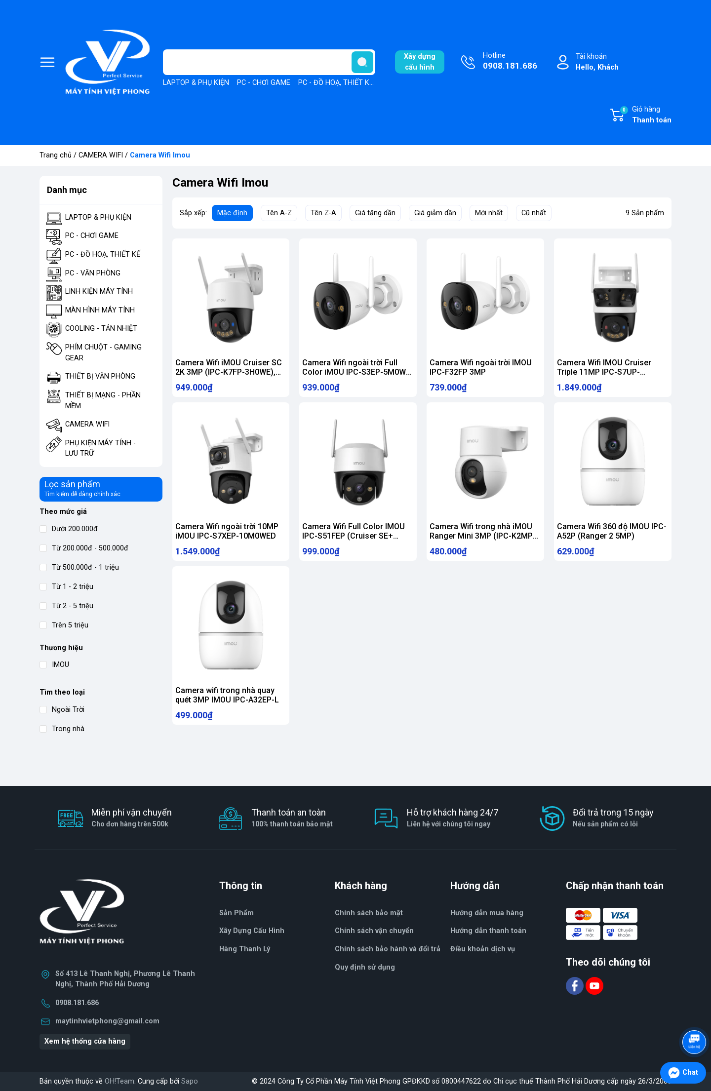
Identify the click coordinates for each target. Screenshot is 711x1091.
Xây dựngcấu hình (419, 62)
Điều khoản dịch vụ (482, 949)
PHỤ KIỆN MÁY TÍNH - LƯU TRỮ (100, 448)
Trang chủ (56, 155)
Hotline (510, 61)
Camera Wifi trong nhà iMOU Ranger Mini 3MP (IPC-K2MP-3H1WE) (483, 540)
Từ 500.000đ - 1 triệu (79, 567)
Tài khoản (597, 62)
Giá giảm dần (435, 213)
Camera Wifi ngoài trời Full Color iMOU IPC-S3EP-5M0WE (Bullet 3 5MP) (356, 372)
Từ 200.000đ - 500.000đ (84, 548)
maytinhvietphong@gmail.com (107, 1021)
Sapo (189, 1081)
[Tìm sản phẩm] (269, 62)
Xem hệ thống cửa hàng (84, 1041)
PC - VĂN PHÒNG (92, 273)
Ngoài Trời (62, 709)
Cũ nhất (533, 213)
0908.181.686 (77, 1003)
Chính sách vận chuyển (374, 931)
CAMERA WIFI (101, 155)
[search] (362, 62)
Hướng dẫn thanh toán (488, 931)
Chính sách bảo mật (369, 913)
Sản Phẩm (236, 913)
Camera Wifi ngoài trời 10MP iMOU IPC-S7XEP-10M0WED (226, 535)
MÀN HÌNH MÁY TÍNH (100, 310)
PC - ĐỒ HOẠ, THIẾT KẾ (335, 82)
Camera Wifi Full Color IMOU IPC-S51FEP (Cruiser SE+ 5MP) (353, 540)
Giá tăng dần (375, 213)
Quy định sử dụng (365, 967)
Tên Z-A (323, 213)
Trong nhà (62, 729)
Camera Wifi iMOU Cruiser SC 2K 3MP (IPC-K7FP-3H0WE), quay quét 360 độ (228, 372)
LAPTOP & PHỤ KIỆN (196, 82)
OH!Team (119, 1081)
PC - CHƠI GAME (263, 82)
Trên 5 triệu (64, 625)
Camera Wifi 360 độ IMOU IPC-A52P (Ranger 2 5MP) (612, 535)
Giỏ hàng (645, 115)
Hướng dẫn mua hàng (486, 913)
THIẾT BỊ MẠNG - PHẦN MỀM (103, 400)
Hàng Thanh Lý (244, 949)
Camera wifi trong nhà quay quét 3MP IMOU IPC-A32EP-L (227, 704)
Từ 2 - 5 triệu (66, 606)
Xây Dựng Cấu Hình (251, 931)
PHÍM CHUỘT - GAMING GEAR (103, 352)
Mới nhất (489, 213)
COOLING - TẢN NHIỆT (101, 328)
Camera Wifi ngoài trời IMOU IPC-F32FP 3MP (481, 367)
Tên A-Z (279, 213)
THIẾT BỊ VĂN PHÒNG (100, 376)
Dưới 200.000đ (69, 529)
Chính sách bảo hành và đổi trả (387, 949)
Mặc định (232, 213)
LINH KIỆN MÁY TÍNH (99, 291)
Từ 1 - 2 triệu (66, 586)
